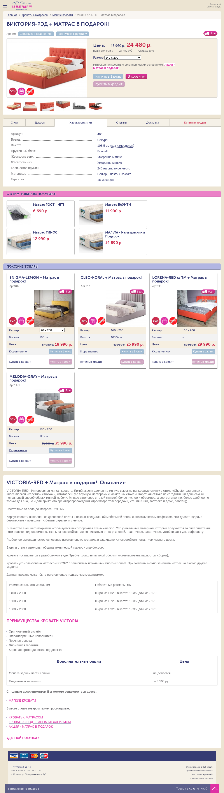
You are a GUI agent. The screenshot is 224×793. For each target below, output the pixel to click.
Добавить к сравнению (36, 33)
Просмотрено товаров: (24, 788)
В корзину (136, 76)
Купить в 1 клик (108, 76)
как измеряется (122, 145)
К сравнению (18, 351)
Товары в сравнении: (191, 788)
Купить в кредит (108, 84)
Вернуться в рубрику (72, 33)
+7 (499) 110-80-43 (21, 767)
